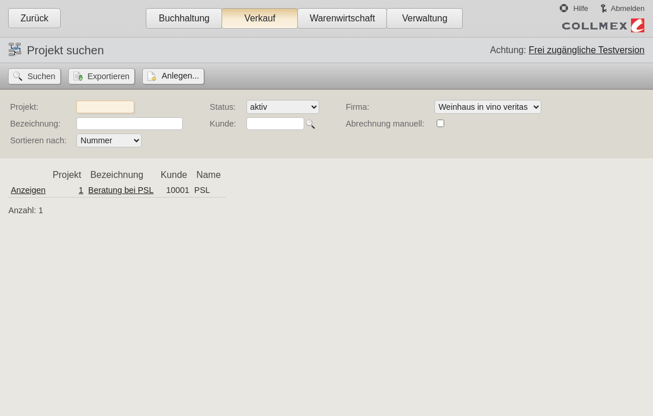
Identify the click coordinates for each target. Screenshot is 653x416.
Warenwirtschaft (342, 18)
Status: (223, 107)
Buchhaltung (183, 18)
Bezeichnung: (35, 123)
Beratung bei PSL (121, 190)
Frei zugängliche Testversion (586, 50)
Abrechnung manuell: (385, 123)
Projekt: (24, 107)
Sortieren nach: (38, 140)
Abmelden (627, 8)
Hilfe (580, 8)
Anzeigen (28, 190)
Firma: (358, 107)
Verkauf (260, 18)
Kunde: (223, 123)
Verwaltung (424, 18)
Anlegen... (180, 75)
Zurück (34, 18)
